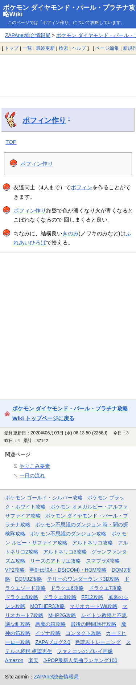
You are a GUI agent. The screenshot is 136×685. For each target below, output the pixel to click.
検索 (63, 48)
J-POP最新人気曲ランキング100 (81, 660)
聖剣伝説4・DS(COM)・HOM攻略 (68, 570)
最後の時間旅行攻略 (93, 624)
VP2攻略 (15, 570)
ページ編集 (107, 48)
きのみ (70, 233)
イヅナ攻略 (48, 633)
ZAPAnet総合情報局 (27, 35)
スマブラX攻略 (103, 561)
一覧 (27, 48)
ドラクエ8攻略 (21, 597)
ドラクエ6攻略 (67, 588)
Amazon (14, 660)
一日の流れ (32, 475)
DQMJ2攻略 (28, 579)
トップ (11, 48)
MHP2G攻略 (62, 615)
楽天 (33, 660)
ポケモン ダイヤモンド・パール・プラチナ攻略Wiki (69, 11)
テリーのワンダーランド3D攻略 (83, 579)
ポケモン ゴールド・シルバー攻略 (44, 497)
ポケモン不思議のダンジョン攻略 (68, 533)
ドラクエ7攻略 (105, 588)
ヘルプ (79, 48)
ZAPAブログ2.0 (52, 642)
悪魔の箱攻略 (50, 624)
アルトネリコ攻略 (92, 543)
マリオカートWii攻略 (93, 606)
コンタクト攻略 (83, 633)
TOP (11, 142)
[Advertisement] (68, 75)
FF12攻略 (92, 597)
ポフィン (81, 187)
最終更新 (45, 48)
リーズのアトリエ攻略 (55, 561)
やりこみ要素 (35, 466)
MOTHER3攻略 (47, 606)
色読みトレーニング (98, 642)
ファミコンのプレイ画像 (85, 651)
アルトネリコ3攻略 (65, 552)
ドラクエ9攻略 (60, 597)
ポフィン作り (44, 120)
